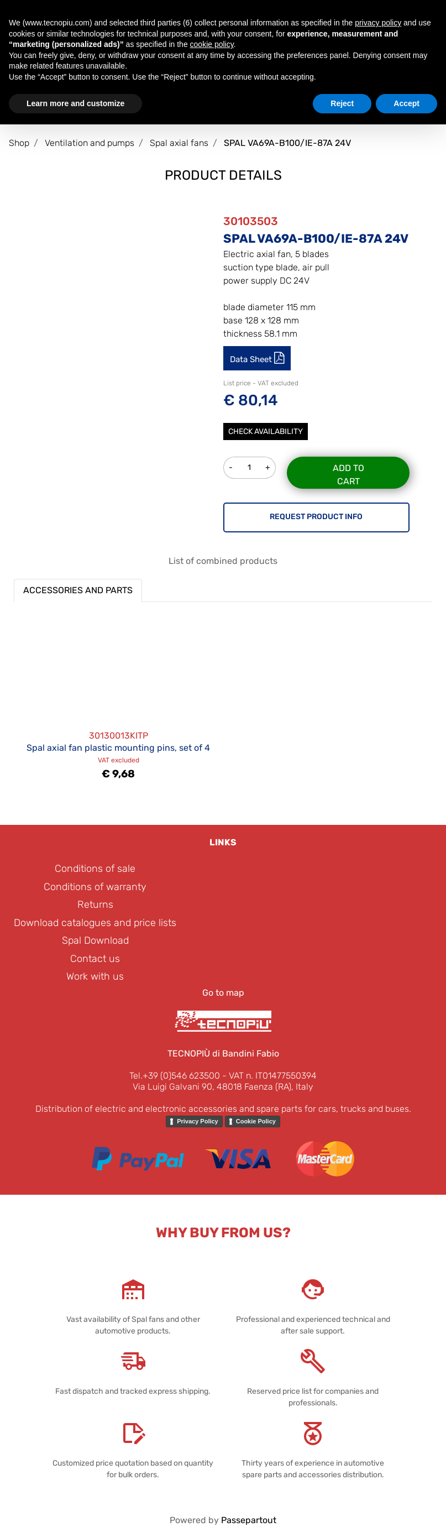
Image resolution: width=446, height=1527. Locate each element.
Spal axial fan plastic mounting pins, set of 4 (118, 747)
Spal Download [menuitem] (95, 940)
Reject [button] (342, 103)
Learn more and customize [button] (75, 103)
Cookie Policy (256, 1121)
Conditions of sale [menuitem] (95, 868)
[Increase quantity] (268, 468)
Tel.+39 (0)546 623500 (174, 1075)
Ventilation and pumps (89, 143)
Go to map (223, 992)
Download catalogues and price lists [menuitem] (95, 923)
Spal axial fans (179, 143)
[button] (130, 270)
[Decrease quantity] (231, 468)
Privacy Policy (197, 1121)
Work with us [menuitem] (95, 976)
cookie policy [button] (212, 44)
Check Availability (265, 431)
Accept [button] (406, 103)
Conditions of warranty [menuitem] (95, 887)
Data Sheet (252, 359)
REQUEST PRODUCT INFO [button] (316, 516)
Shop (19, 143)
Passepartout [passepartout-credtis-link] (248, 1520)
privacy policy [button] (378, 22)
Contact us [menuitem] (95, 959)
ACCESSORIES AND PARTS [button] (78, 590)
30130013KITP (118, 735)
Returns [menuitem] (95, 904)
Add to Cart (348, 475)
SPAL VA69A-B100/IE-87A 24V (287, 143)
